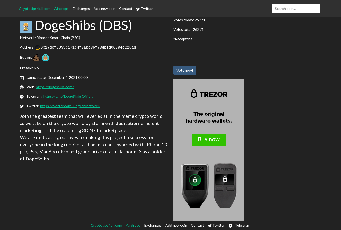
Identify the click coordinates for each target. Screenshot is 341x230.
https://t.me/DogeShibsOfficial (68, 96)
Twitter (144, 8)
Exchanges (81, 8)
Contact (125, 8)
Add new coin (104, 8)
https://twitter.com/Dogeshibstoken (70, 105)
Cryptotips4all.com (34, 8)
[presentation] (209, 53)
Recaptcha (183, 38)
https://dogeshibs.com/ (55, 86)
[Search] (296, 8)
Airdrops (61, 8)
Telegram (239, 225)
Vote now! (184, 70)
